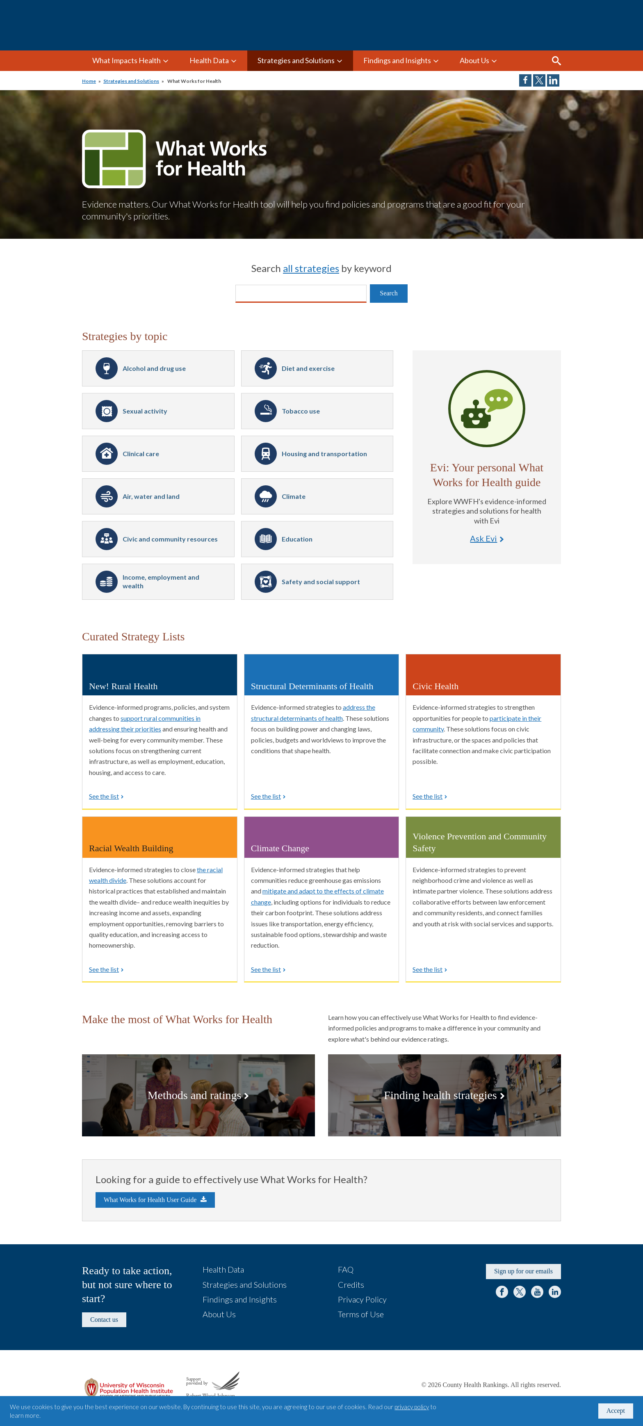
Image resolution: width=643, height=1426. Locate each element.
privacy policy (411, 1406)
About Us (474, 60)
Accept (616, 1410)
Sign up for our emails (523, 1271)
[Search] (301, 294)
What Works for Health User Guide (150, 1199)
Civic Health (435, 686)
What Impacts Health (126, 60)
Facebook (502, 1292)
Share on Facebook (525, 80)
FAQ (345, 1269)
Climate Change (280, 848)
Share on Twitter (539, 80)
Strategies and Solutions (296, 60)
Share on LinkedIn (553, 80)
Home (89, 81)
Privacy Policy (362, 1299)
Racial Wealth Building (131, 848)
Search (556, 60)
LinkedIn (555, 1292)
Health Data (209, 60)
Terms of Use (361, 1314)
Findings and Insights (397, 60)
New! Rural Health (123, 686)
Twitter (519, 1292)
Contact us (104, 1319)
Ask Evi (486, 408)
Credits (351, 1284)
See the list (104, 796)
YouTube (537, 1292)
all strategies (311, 268)
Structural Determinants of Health (312, 686)
